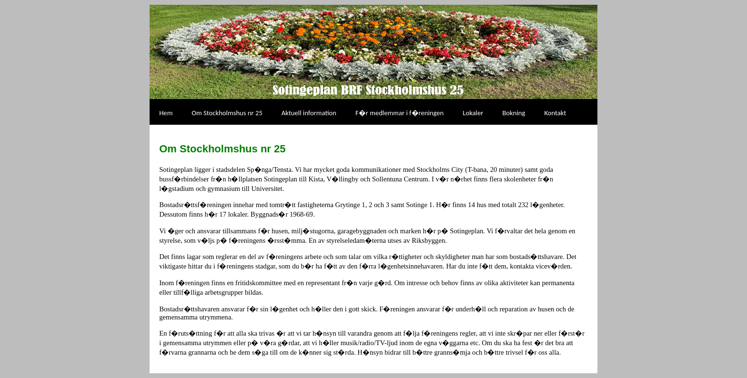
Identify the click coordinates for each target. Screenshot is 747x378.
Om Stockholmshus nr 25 (227, 113)
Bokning (513, 113)
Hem (165, 113)
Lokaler (473, 113)
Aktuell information (309, 113)
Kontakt (555, 113)
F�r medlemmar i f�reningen (399, 113)
